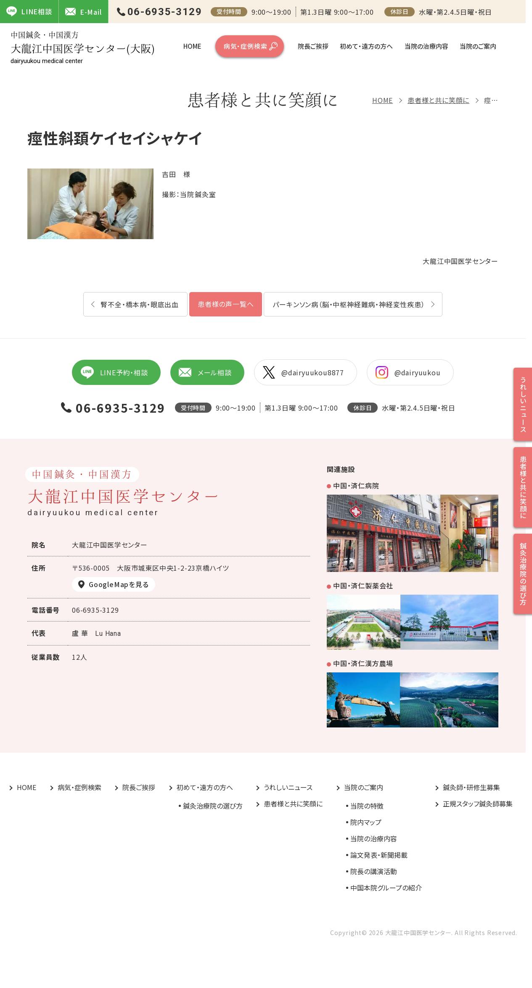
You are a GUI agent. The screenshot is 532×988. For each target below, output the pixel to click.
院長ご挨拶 (313, 46)
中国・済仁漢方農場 (363, 663)
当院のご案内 (478, 46)
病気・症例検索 (245, 46)
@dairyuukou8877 (303, 372)
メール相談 (205, 372)
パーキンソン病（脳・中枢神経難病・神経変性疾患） (349, 304)
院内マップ (365, 822)
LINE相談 (29, 11)
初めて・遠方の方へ (366, 46)
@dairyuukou (408, 372)
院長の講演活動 (373, 871)
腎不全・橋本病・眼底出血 (140, 304)
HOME (192, 46)
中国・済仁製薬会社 (363, 585)
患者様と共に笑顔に (438, 100)
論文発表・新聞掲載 (379, 855)
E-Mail (83, 11)
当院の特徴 (367, 806)
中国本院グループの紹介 (386, 888)
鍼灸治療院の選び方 (213, 806)
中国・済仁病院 (356, 485)
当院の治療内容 (426, 46)
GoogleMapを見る (119, 584)
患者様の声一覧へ (226, 304)
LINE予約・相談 (114, 372)
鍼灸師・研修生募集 (471, 787)
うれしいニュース (288, 787)
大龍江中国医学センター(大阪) (83, 47)
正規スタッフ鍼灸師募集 (478, 803)
